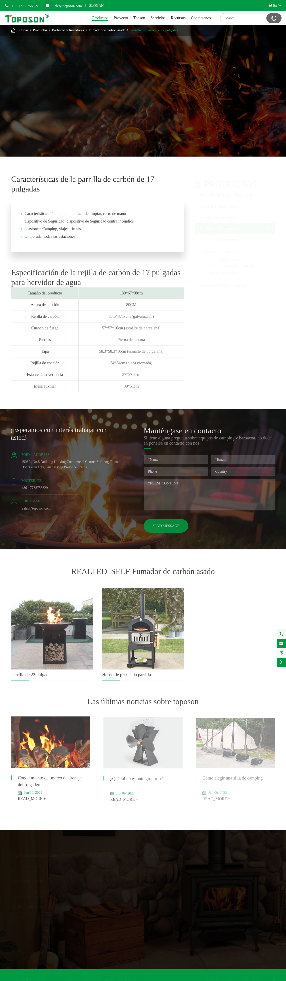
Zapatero (17, 917)
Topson (139, 18)
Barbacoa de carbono (221, 236)
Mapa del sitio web (218, 978)
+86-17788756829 (25, 6)
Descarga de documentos (162, 878)
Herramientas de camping (103, 865)
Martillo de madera (25, 895)
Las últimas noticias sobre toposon (143, 701)
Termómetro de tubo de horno (32, 869)
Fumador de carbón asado (107, 30)
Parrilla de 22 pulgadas (222, 255)
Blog (147, 892)
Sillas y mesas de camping (104, 869)
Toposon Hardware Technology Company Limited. (72, 978)
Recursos (178, 18)
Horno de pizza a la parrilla (225, 268)
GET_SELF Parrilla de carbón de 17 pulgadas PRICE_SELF (205, 121)
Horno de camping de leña (104, 874)
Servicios (158, 18)
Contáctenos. (201, 18)
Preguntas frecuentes (159, 883)
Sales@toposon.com (67, 6)
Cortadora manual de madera (32, 891)
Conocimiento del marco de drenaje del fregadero (50, 784)
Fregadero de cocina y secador (33, 921)
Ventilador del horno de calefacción (36, 865)
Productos (100, 18)
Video (148, 887)
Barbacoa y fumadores (68, 30)
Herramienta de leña (218, 202)
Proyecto (121, 18)
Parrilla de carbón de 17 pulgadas (154, 30)
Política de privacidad (259, 978)
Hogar (23, 30)
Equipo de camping (217, 213)
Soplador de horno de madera (226, 190)
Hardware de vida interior (223, 281)
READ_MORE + (32, 802)
